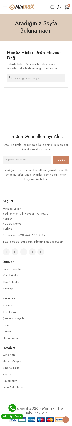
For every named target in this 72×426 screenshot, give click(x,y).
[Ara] (36, 78)
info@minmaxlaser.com (49, 241)
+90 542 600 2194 (32, 235)
